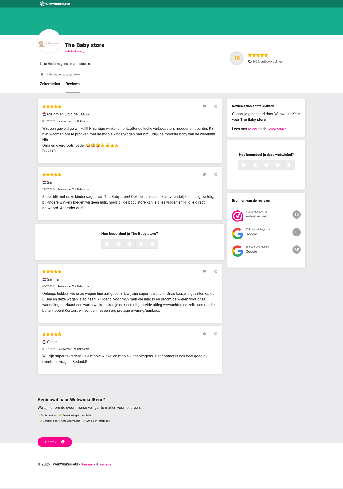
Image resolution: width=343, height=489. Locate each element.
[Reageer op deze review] (207, 107)
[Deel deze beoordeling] (214, 107)
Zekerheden (50, 85)
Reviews (73, 85)
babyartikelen (74, 75)
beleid (253, 130)
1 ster (112, 245)
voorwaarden (280, 130)
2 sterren (123, 245)
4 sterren (146, 245)
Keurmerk (90, 465)
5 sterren (157, 245)
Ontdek (56, 442)
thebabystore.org (74, 51)
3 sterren (134, 245)
